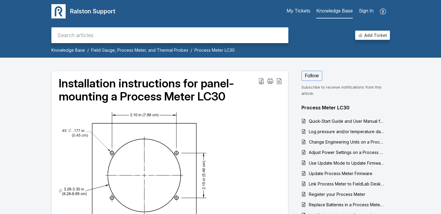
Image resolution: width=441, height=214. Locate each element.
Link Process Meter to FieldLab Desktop (346, 183)
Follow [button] (312, 75)
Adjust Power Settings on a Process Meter (346, 152)
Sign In (366, 11)
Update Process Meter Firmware (340, 173)
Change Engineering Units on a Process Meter (346, 141)
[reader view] (279, 81)
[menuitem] (366, 11)
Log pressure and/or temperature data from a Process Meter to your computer (346, 131)
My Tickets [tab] (298, 11)
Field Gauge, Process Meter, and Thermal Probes (139, 50)
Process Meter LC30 (215, 50)
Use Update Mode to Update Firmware (346, 163)
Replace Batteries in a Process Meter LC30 (346, 204)
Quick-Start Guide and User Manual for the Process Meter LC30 (346, 121)
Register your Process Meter (337, 194)
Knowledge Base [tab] (334, 11)
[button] (270, 81)
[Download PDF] (261, 81)
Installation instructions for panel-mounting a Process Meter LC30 (146, 90)
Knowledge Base (68, 50)
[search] (169, 35)
